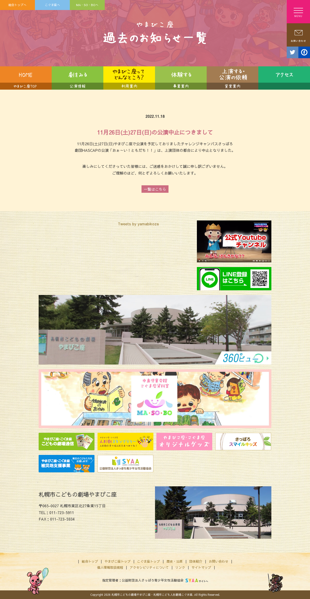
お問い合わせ (218, 561)
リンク (180, 567)
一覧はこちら (155, 189)
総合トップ (90, 561)
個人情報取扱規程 (110, 567)
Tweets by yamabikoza (138, 223)
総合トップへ (17, 5)
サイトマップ (201, 567)
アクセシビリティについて (149, 567)
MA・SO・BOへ (87, 5)
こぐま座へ (52, 5)
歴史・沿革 (174, 561)
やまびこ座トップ (117, 561)
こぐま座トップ (148, 561)
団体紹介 (195, 561)
